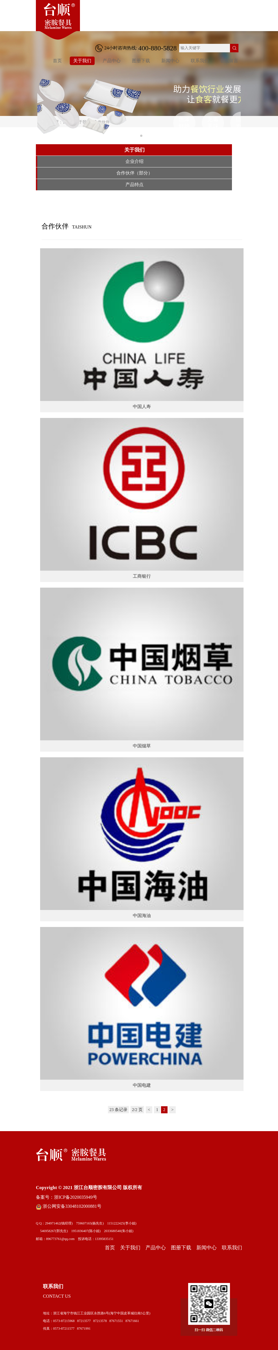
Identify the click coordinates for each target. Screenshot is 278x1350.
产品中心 (112, 60)
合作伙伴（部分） (134, 173)
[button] (137, 136)
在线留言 (229, 60)
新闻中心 (170, 60)
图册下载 (141, 60)
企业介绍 (134, 161)
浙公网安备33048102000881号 (68, 1206)
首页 (57, 60)
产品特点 (134, 184)
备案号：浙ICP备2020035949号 (66, 1197)
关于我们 (82, 60)
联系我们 (200, 60)
